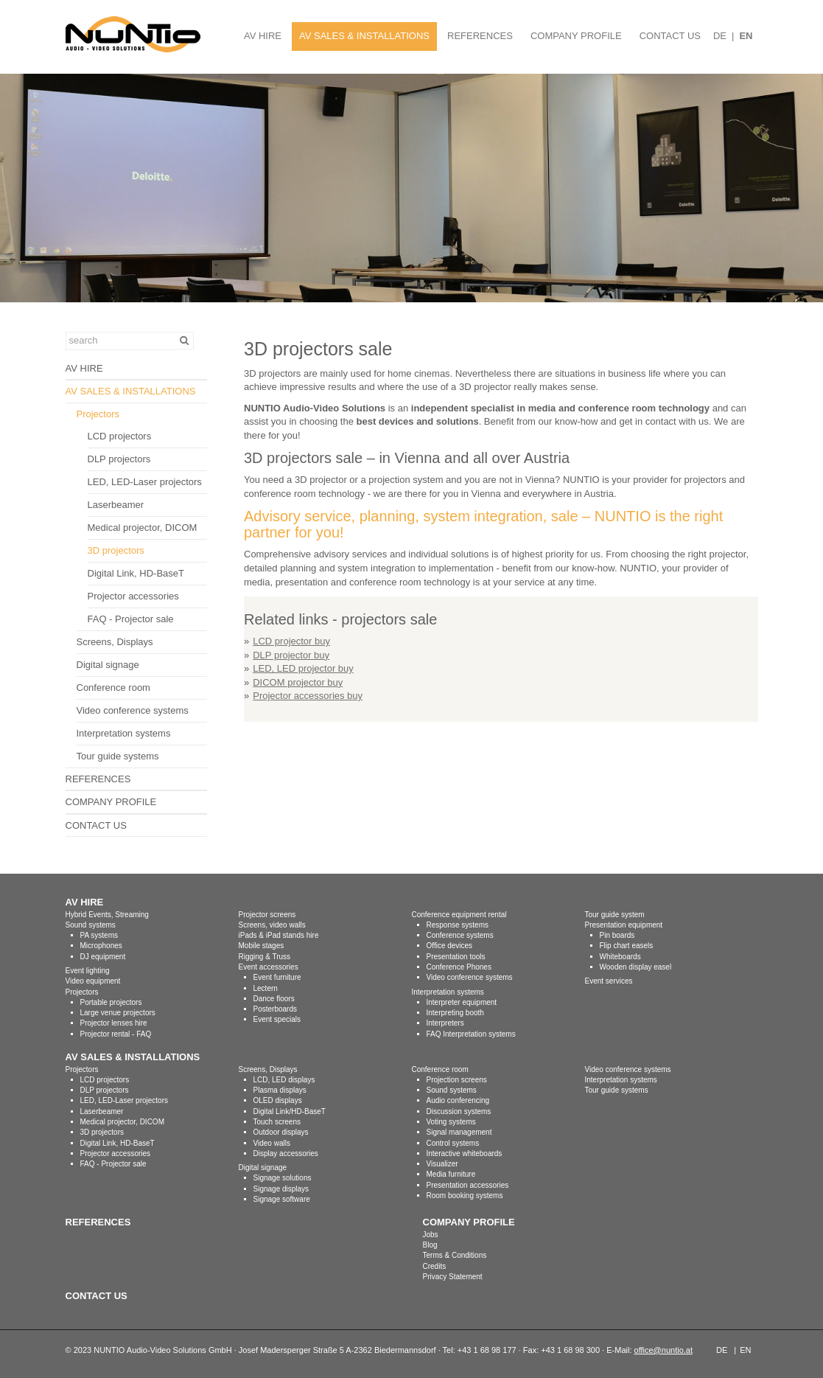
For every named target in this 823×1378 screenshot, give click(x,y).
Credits (434, 1266)
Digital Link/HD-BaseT (289, 1111)
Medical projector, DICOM (142, 527)
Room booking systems (465, 1195)
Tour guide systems (118, 756)
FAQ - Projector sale (131, 618)
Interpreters (445, 1023)
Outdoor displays (281, 1132)
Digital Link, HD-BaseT (136, 573)
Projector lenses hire (113, 1023)
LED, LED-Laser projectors (145, 481)
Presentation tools (456, 957)
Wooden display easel (636, 967)
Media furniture (451, 1174)
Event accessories (268, 967)
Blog (430, 1245)
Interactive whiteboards (464, 1153)
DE (719, 35)
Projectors (98, 414)
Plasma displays (280, 1090)
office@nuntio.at (663, 1350)
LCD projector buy (291, 641)
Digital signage (108, 664)
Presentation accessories (468, 1185)
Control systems (453, 1143)
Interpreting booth (455, 1013)
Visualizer (442, 1164)
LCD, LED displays (284, 1080)
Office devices (450, 946)
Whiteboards (620, 957)
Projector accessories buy (308, 695)
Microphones (101, 946)
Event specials (277, 1019)
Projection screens (457, 1080)
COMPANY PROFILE (576, 35)
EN (745, 35)
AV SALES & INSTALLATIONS (364, 35)
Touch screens (277, 1122)
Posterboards (275, 1009)
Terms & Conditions (455, 1255)
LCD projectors (120, 436)
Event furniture (277, 977)
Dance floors (274, 999)
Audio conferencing (458, 1100)
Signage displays (281, 1189)
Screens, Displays (115, 641)
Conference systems (460, 935)
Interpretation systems (124, 733)
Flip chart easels (627, 946)
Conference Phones (459, 967)
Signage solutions (282, 1178)
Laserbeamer (116, 504)
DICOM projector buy (298, 682)
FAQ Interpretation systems (471, 1034)
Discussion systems (459, 1111)
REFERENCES (480, 35)
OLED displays (277, 1100)
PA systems (99, 935)
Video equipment (93, 981)
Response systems (457, 925)
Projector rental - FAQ (116, 1034)
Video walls (271, 1143)
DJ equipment (103, 957)
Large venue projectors (117, 1013)
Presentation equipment (624, 925)
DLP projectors (119, 458)
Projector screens (267, 915)
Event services (609, 981)
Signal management (459, 1132)
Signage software (281, 1199)
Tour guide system (615, 915)
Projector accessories (133, 596)
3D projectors (116, 550)
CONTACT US (670, 35)
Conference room (113, 687)
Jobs (430, 1235)
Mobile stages (261, 946)
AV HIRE (262, 35)
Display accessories (285, 1153)
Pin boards (617, 935)
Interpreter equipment (462, 1002)
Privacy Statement (453, 1277)
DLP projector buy (291, 655)
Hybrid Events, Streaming (107, 915)
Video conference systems (133, 710)
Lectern (265, 988)
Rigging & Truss (265, 957)
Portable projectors (111, 1002)
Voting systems (451, 1122)
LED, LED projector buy (303, 668)
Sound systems (91, 925)
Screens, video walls (272, 925)
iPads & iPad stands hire (279, 935)
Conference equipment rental (459, 915)
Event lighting (88, 971)
